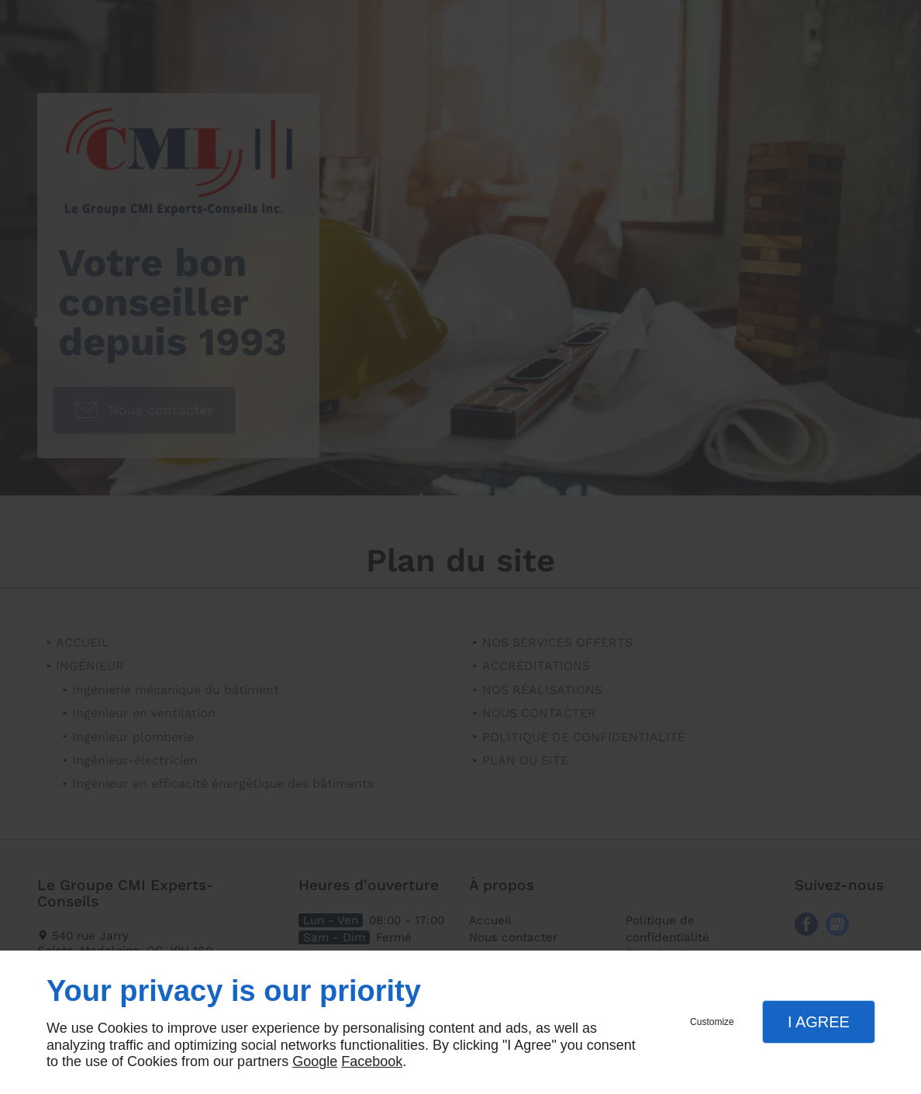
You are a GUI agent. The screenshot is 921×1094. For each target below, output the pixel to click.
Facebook (371, 1061)
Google (314, 1061)
